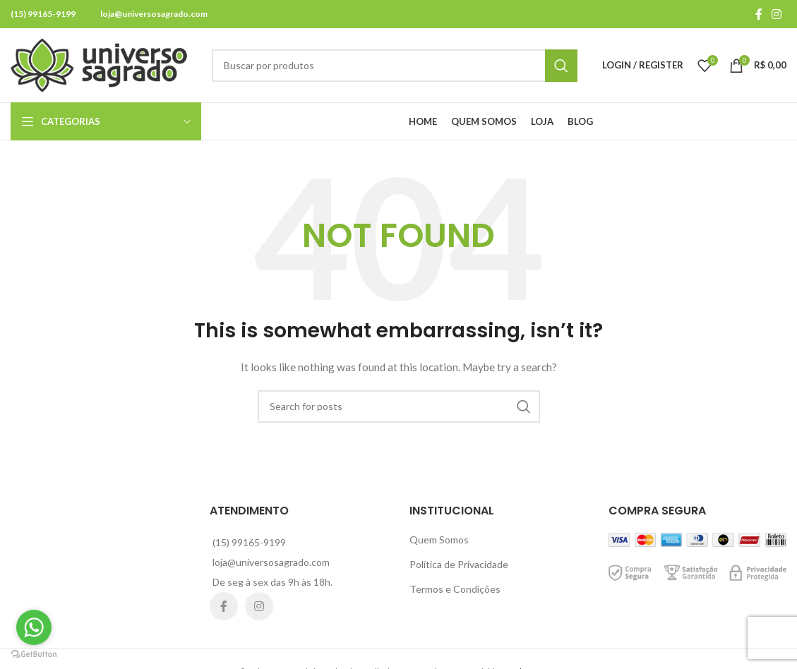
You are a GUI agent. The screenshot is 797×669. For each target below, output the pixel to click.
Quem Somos (439, 540)
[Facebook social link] (758, 14)
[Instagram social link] (776, 14)
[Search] (394, 65)
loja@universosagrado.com (154, 13)
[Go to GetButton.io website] (33, 654)
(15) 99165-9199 (43, 13)
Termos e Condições (455, 589)
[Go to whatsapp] (34, 627)
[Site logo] (99, 64)
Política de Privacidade (458, 564)
